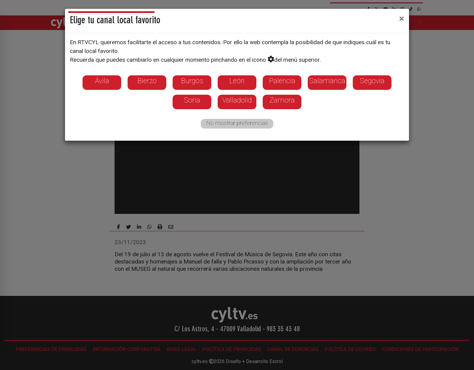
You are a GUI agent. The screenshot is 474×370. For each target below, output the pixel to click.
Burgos (192, 81)
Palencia (282, 81)
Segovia (372, 81)
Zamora (282, 100)
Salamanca (327, 81)
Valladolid (237, 100)
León (237, 81)
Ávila (102, 81)
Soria (192, 100)
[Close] (401, 18)
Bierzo (147, 81)
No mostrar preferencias (237, 123)
